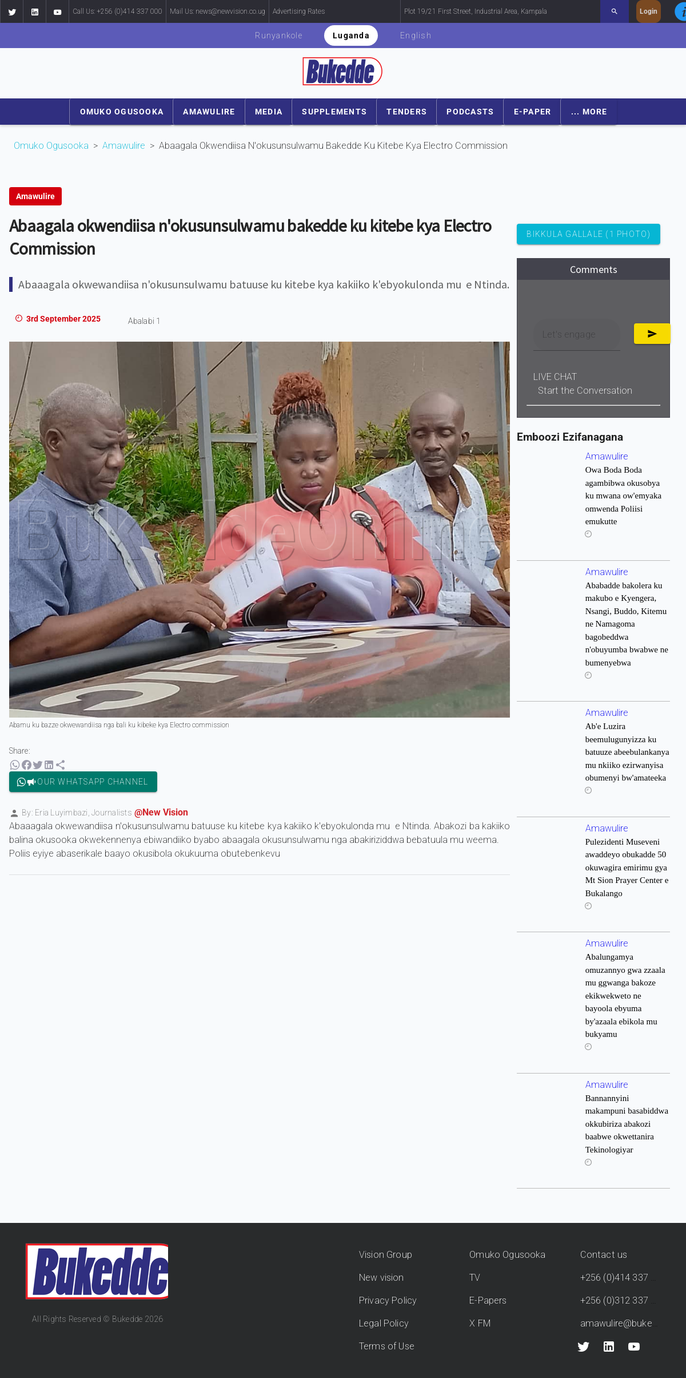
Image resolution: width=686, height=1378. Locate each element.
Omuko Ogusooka (51, 145)
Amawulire (123, 145)
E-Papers (487, 1300)
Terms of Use (386, 1346)
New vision (381, 1277)
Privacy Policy (388, 1300)
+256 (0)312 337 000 (623, 1300)
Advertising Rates (299, 11)
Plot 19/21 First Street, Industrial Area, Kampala (475, 11)
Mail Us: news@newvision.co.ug (217, 11)
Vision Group (385, 1254)
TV (474, 1277)
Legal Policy (384, 1323)
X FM (479, 1323)
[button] (11, 11)
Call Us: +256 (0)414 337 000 (117, 11)
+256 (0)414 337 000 (623, 1277)
